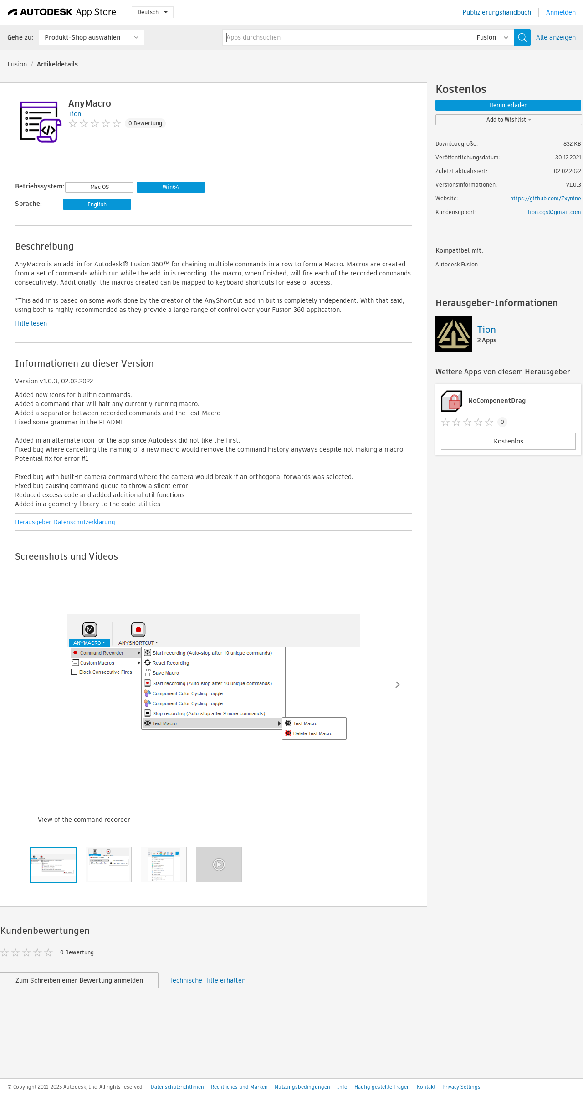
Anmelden (561, 12)
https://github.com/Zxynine (545, 198)
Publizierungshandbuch (496, 12)
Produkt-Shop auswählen (82, 37)
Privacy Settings (461, 1086)
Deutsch (153, 12)
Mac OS (99, 187)
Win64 (171, 187)
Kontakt (426, 1086)
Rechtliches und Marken (239, 1086)
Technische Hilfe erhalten (207, 980)
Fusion (17, 64)
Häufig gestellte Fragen (382, 1086)
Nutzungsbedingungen (302, 1086)
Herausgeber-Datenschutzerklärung (65, 522)
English (97, 204)
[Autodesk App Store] (62, 12)
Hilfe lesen (31, 323)
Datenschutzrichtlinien (177, 1086)
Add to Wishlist (509, 119)
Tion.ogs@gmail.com (554, 212)
